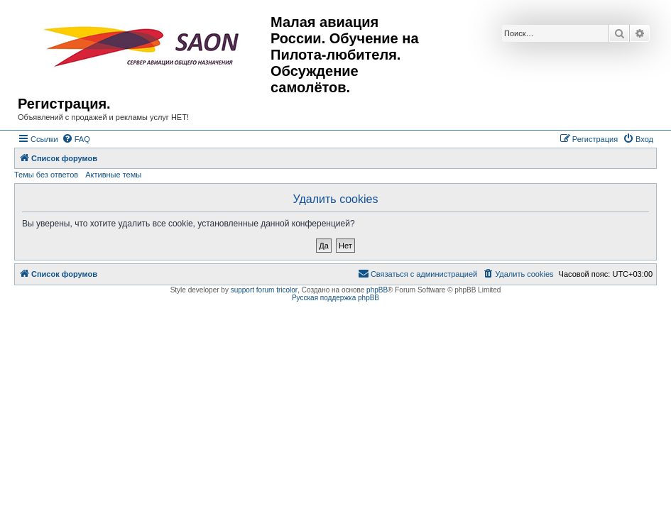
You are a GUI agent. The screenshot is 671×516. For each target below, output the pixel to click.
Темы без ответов (46, 174)
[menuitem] (76, 139)
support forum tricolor (264, 290)
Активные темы (113, 174)
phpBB (377, 290)
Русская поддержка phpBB (335, 298)
